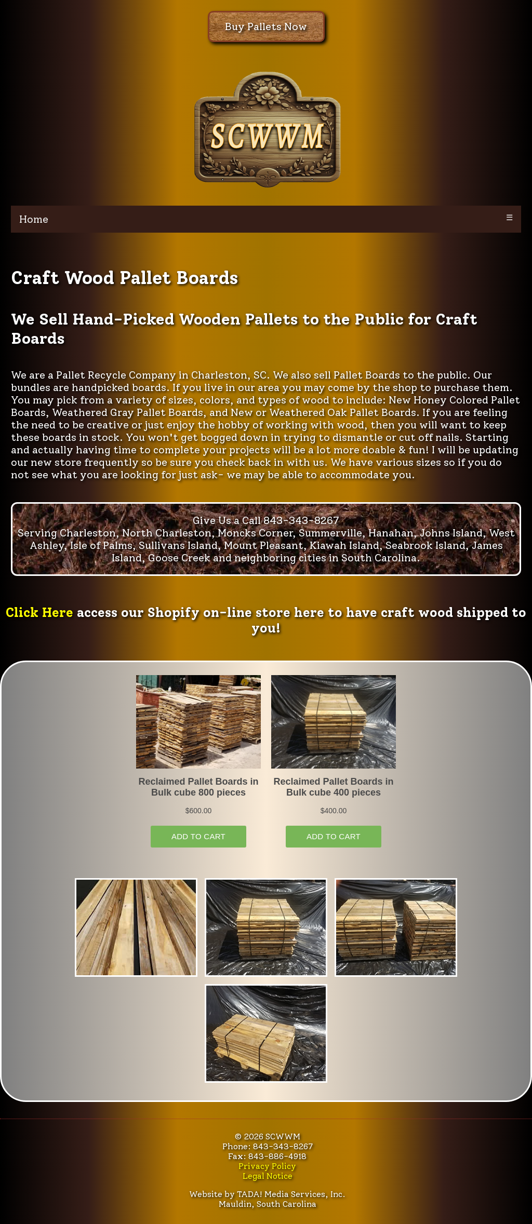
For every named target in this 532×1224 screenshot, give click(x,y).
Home (33, 219)
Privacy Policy (267, 1166)
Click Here (39, 612)
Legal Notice (267, 1176)
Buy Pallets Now (266, 26)
